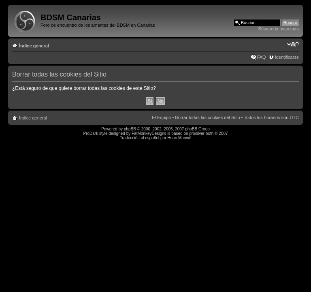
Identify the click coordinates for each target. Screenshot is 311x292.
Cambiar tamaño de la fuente (293, 44)
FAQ (261, 57)
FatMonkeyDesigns (149, 133)
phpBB (130, 129)
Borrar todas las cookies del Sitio (207, 117)
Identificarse (287, 57)
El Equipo (161, 117)
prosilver (196, 133)
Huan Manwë (179, 138)
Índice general (34, 45)
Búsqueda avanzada (278, 28)
